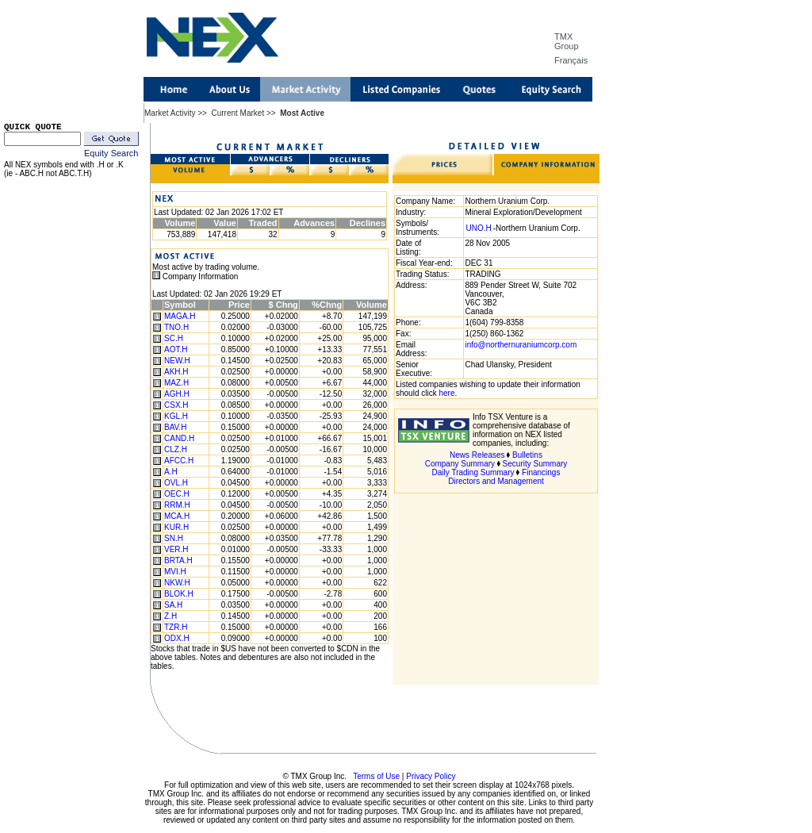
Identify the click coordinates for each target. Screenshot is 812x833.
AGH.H (177, 394)
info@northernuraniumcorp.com (520, 344)
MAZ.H (176, 382)
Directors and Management (496, 481)
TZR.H (175, 627)
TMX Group (566, 41)
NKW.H (177, 582)
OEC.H (177, 493)
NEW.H (177, 360)
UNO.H (478, 228)
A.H (171, 471)
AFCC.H (178, 460)
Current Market (237, 113)
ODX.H (177, 638)
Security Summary (535, 463)
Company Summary (460, 463)
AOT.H (175, 349)
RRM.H (177, 505)
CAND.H (179, 438)
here (446, 393)
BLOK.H (178, 593)
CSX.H (176, 405)
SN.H (173, 538)
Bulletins (527, 455)
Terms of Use (376, 776)
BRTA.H (178, 560)
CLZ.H (175, 449)
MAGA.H (179, 316)
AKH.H (176, 371)
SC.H (173, 338)
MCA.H (177, 516)
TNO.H (176, 327)
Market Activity (169, 113)
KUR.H (176, 527)
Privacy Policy (430, 776)
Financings (541, 472)
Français (571, 60)
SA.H (173, 605)
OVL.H (176, 482)
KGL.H (176, 416)
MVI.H (175, 571)
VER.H (176, 549)
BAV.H (175, 427)
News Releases (477, 455)
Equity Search (111, 153)
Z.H (170, 616)
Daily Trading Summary (473, 472)
